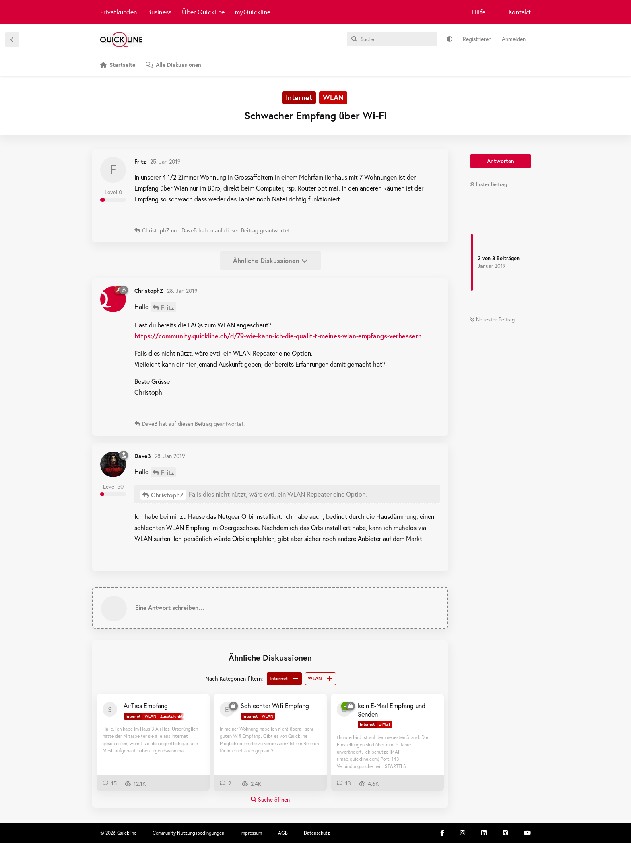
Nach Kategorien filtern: (234, 678)
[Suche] (392, 39)
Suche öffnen (270, 799)
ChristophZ (167, 495)
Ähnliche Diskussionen (270, 260)
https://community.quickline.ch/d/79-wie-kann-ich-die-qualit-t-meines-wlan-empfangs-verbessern (278, 335)
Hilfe (478, 12)
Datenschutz (317, 833)
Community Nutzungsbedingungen (188, 833)
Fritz (167, 307)
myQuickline (252, 12)
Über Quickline (203, 12)
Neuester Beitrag (492, 319)
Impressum (251, 833)
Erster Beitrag (488, 184)
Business (159, 12)
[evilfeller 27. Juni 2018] (227, 709)
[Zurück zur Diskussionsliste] (12, 39)
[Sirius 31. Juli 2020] (110, 709)
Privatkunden (118, 12)
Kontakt (520, 12)
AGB (283, 833)
